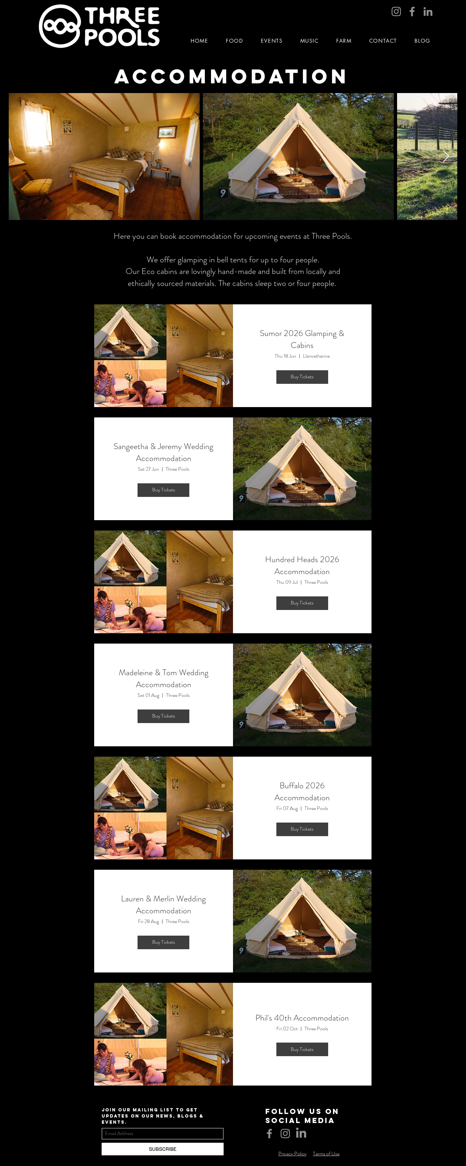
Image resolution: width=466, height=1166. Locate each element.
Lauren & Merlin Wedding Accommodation (163, 904)
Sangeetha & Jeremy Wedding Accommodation (163, 452)
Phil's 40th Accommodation (302, 1018)
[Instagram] (396, 11)
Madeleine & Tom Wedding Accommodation (163, 678)
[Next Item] (446, 156)
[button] (271, 40)
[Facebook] (412, 11)
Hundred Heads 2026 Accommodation (302, 565)
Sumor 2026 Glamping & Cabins (302, 339)
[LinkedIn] (428, 11)
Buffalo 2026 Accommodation (302, 791)
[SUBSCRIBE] (163, 1149)
